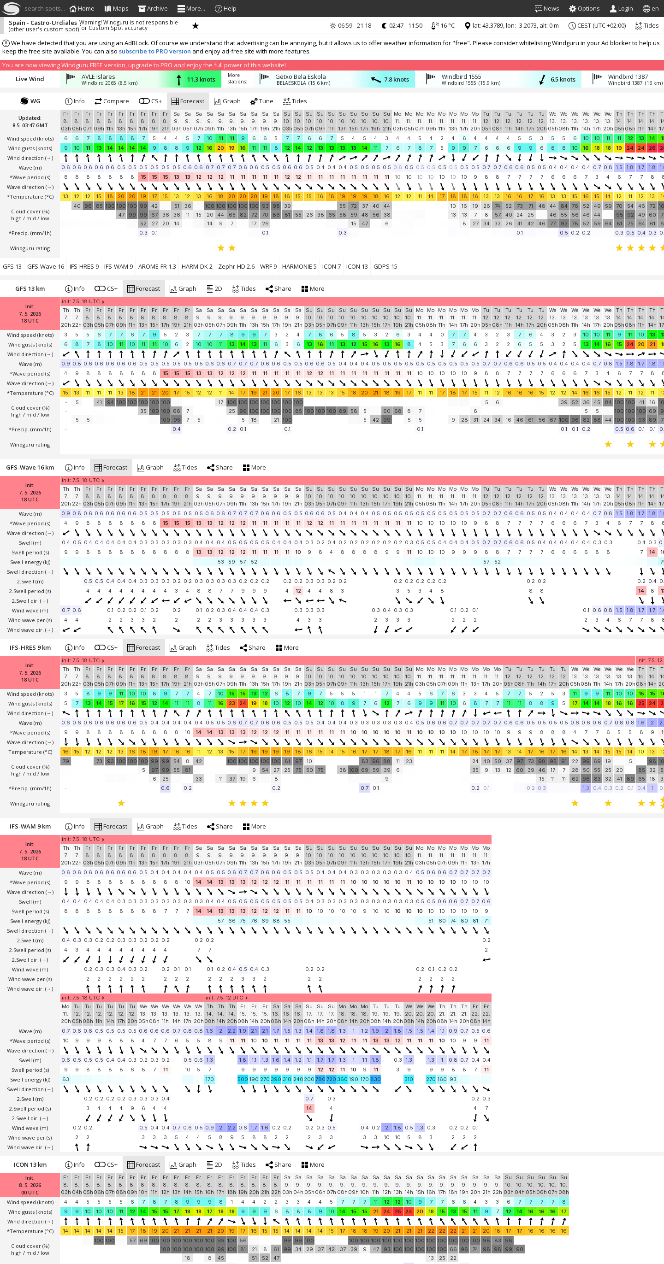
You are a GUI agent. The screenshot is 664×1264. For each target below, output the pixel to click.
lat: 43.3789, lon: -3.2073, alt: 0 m (511, 25)
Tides (647, 25)
